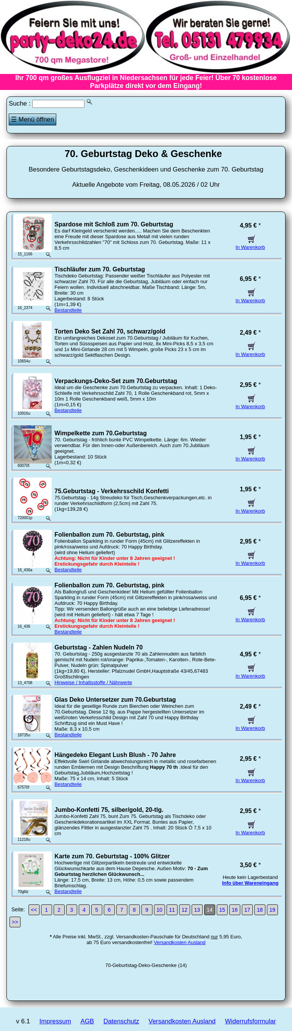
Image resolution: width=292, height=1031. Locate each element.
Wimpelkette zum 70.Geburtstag (100, 433)
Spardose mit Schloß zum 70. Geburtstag (113, 224)
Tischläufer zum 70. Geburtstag (99, 269)
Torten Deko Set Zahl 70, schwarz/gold (109, 331)
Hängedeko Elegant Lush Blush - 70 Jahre (115, 755)
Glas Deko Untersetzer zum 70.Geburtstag (115, 699)
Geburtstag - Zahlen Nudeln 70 (98, 647)
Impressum (55, 1021)
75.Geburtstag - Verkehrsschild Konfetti (111, 491)
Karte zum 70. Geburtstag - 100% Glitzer (112, 856)
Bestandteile (68, 310)
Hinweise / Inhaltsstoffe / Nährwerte (93, 682)
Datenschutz (121, 1021)
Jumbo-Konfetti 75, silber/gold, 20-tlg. (108, 810)
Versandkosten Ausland (180, 942)
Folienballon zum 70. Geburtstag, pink (109, 534)
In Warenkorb (250, 244)
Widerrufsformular (250, 1021)
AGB (87, 1021)
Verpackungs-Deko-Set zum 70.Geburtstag (115, 381)
